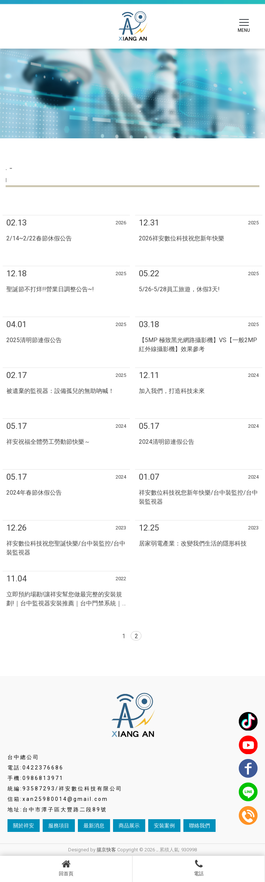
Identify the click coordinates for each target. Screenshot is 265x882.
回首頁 (66, 867)
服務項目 (58, 826)
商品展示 (129, 826)
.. (157, 849)
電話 (198, 867)
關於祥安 (23, 826)
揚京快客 (106, 849)
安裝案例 (164, 826)
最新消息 (93, 826)
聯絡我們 (199, 826)
